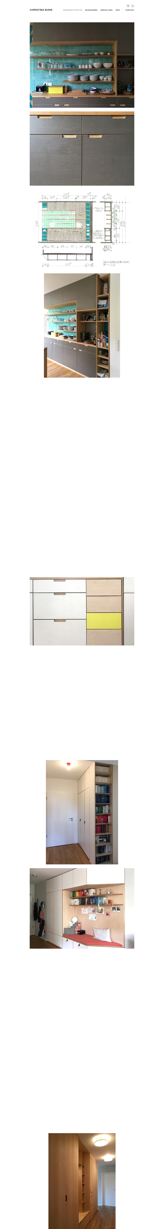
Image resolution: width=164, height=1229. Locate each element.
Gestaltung (106, 10)
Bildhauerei (91, 10)
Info (118, 10)
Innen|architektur (72, 10)
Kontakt (130, 10)
